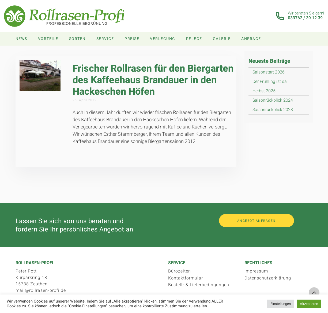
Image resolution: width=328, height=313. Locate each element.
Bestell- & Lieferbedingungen (198, 285)
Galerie (222, 39)
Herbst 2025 (264, 91)
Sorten (77, 39)
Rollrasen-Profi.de (64, 16)
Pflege (194, 39)
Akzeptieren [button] (309, 303)
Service (105, 39)
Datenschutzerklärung (267, 278)
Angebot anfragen (256, 220)
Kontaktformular (185, 278)
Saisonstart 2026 (268, 72)
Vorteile (48, 39)
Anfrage (251, 39)
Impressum (256, 271)
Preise (132, 39)
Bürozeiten (179, 271)
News (21, 39)
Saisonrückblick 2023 (272, 109)
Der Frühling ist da (269, 81)
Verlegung (162, 39)
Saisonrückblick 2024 (272, 100)
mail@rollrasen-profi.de (41, 290)
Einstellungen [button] (280, 303)
